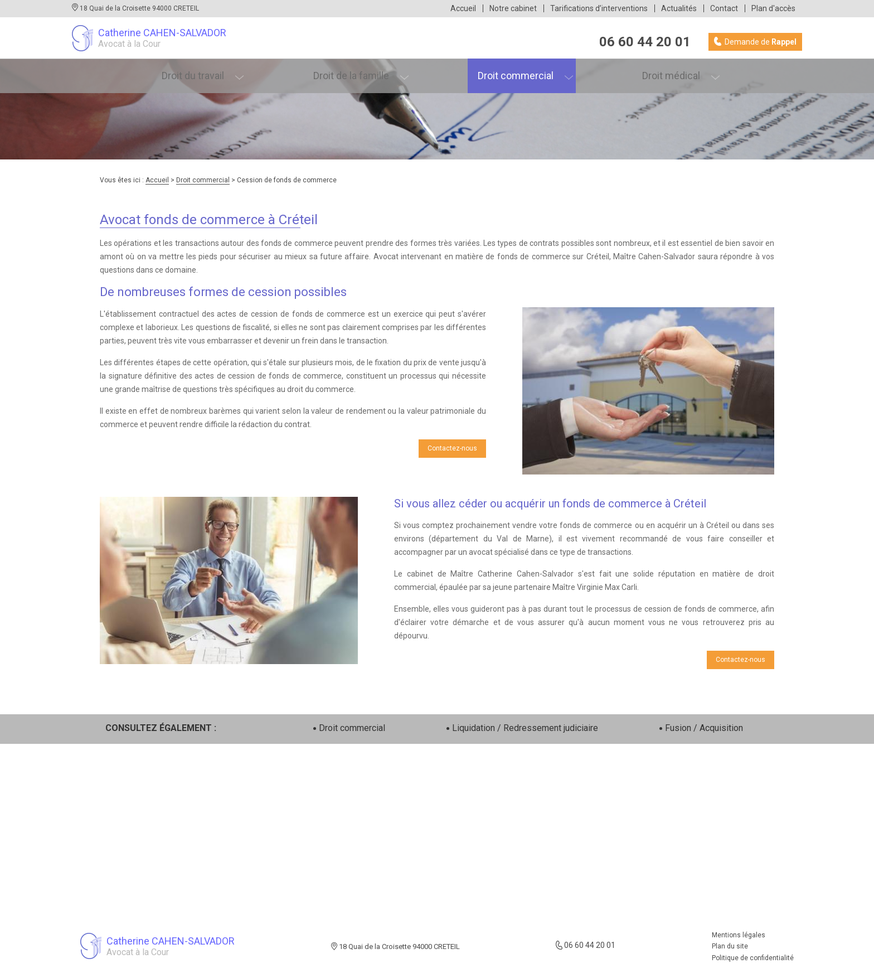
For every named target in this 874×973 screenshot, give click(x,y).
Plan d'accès (773, 8)
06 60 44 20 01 (645, 42)
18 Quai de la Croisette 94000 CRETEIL (138, 8)
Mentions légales (738, 935)
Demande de (760, 41)
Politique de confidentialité (753, 958)
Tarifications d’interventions (599, 8)
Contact (724, 8)
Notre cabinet (513, 8)
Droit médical (677, 72)
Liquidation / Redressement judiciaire (525, 728)
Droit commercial (521, 72)
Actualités (679, 8)
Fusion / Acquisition (704, 728)
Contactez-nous (452, 448)
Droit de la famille (357, 72)
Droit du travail (199, 72)
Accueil (463, 8)
